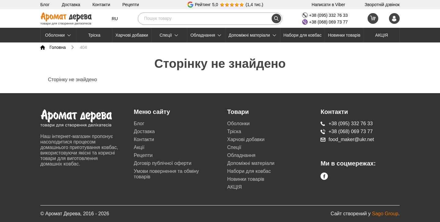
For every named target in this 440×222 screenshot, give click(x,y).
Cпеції (169, 35)
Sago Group (385, 213)
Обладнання (206, 35)
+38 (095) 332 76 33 (325, 15)
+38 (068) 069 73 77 (325, 22)
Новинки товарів (344, 35)
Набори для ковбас (303, 35)
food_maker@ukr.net (347, 139)
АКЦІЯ (381, 35)
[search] (276, 18)
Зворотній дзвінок (382, 4)
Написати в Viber (328, 4)
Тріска (94, 35)
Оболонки (58, 35)
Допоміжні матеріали (253, 35)
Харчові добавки (132, 35)
